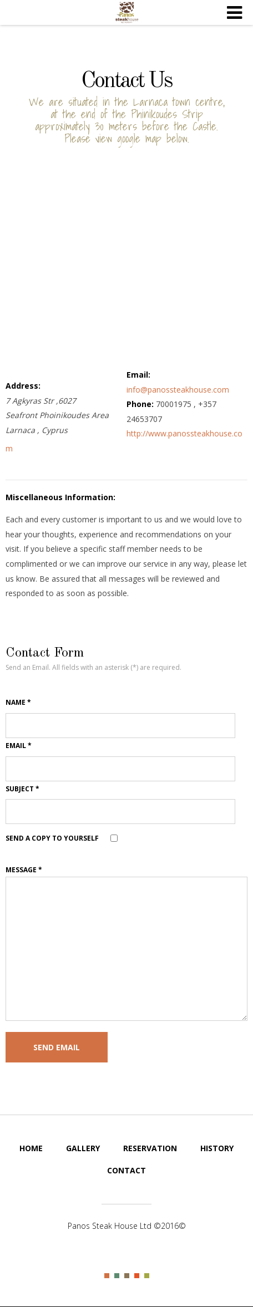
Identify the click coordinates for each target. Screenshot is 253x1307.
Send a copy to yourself (52, 838)
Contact (126, 1170)
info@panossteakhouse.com (177, 389)
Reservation (150, 1148)
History (217, 1148)
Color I (106, 1275)
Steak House (126, 13)
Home (31, 1148)
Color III (126, 1275)
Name (18, 702)
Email (19, 745)
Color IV (136, 1275)
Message (24, 869)
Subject (22, 789)
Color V (146, 1275)
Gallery (83, 1148)
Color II (116, 1275)
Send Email (56, 1047)
